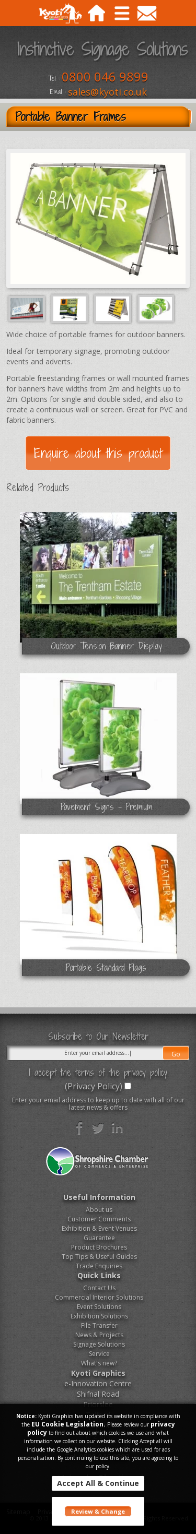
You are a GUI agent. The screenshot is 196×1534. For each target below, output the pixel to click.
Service (99, 1353)
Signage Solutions (99, 1344)
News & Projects (99, 1334)
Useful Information (99, 1197)
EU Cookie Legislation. (68, 1424)
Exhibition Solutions (99, 1316)
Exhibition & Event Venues (99, 1228)
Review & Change (98, 1511)
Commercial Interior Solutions (99, 1297)
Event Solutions (99, 1306)
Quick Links (99, 1275)
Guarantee (99, 1237)
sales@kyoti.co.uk (107, 92)
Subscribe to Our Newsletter (98, 1036)
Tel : (54, 79)
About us (99, 1209)
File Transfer (99, 1325)
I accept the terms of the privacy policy (98, 1072)
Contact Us (99, 1287)
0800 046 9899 (105, 76)
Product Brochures (99, 1247)
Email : (58, 92)
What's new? (99, 1363)
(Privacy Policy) (93, 1086)
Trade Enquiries (99, 1266)
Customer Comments (99, 1219)
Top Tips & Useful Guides (99, 1256)
